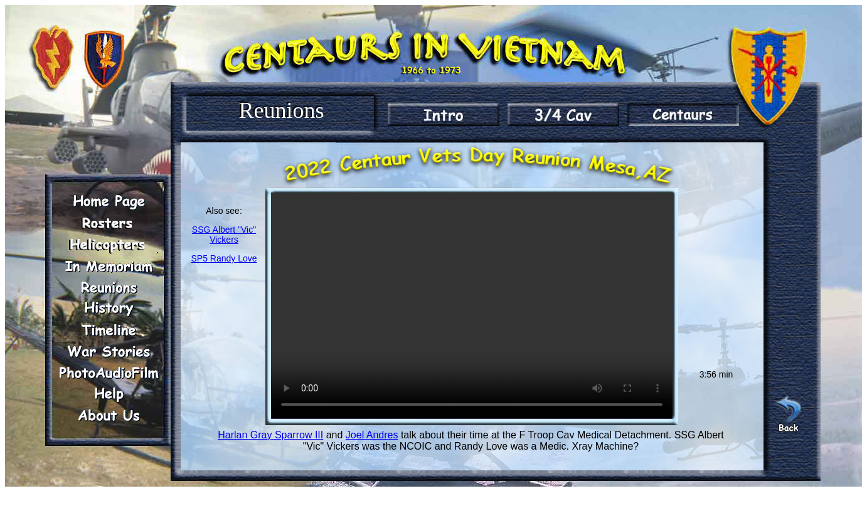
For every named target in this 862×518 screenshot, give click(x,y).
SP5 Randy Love (224, 258)
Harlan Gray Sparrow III (270, 435)
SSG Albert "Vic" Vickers (224, 235)
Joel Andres (372, 435)
